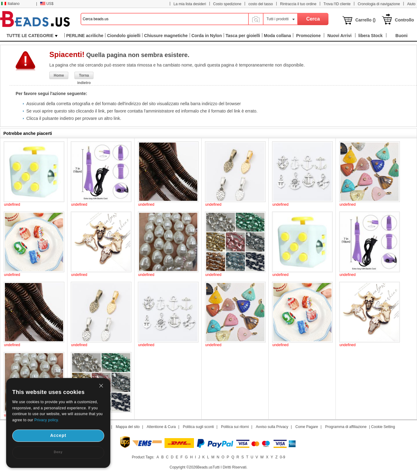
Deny (58, 452)
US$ (46, 4)
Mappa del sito (128, 427)
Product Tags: (143, 457)
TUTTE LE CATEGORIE (32, 35)
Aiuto (411, 4)
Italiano (10, 4)
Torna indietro (84, 76)
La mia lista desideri (189, 4)
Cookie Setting (383, 427)
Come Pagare (306, 427)
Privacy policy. (46, 420)
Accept (58, 435)
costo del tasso (260, 4)
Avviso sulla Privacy (272, 427)
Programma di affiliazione (345, 427)
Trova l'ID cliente (337, 4)
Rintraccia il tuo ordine (298, 4)
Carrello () (365, 19)
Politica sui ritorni (235, 427)
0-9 (282, 457)
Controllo (404, 19)
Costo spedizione (227, 4)
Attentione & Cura (161, 427)
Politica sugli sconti (198, 427)
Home (59, 75)
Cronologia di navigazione (379, 4)
